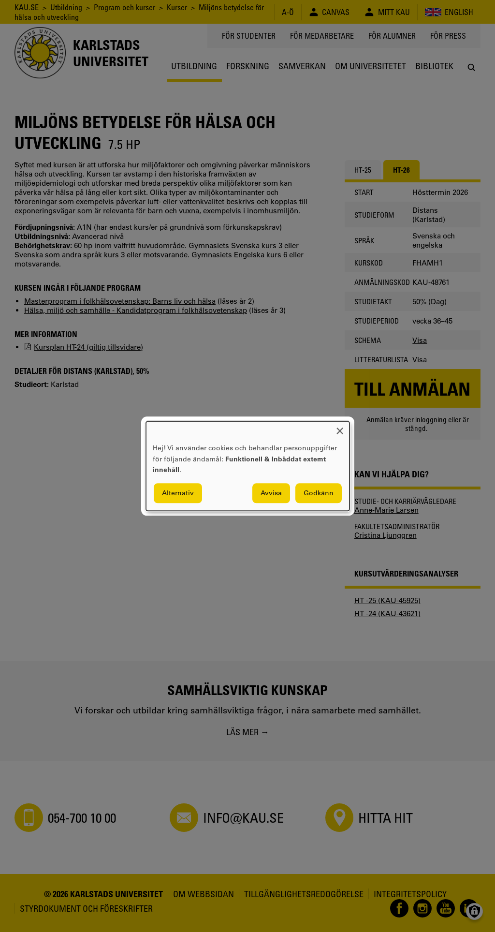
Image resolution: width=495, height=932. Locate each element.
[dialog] (247, 466)
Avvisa (271, 492)
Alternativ (178, 492)
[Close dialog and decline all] (339, 427)
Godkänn (319, 492)
